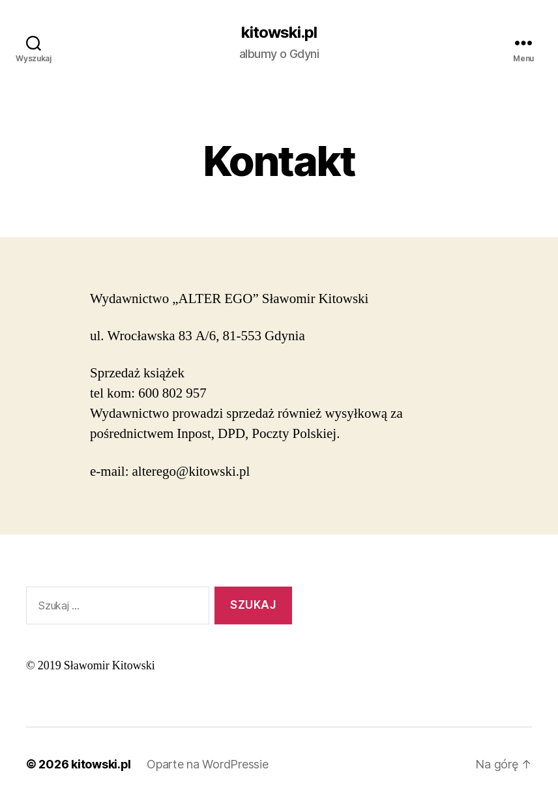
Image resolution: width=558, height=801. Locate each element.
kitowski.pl (279, 32)
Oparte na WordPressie (207, 764)
